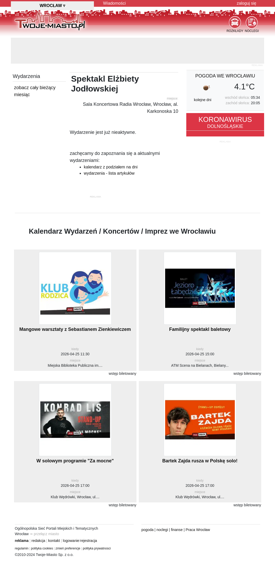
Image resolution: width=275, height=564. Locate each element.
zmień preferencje (68, 548)
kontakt (54, 541)
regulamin (22, 548)
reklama (22, 541)
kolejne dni (202, 100)
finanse (177, 530)
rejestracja (88, 541)
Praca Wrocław (198, 530)
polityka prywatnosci (97, 548)
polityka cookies (42, 548)
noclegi (162, 530)
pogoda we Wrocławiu (225, 75)
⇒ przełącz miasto (44, 534)
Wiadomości (114, 3)
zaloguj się (246, 3)
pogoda (147, 530)
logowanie (71, 541)
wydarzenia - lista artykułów (109, 173)
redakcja (38, 541)
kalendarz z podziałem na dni (111, 167)
